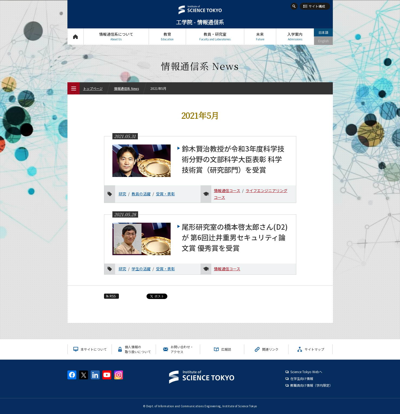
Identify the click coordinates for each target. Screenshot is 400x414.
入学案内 (295, 36)
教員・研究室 (215, 36)
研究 (122, 193)
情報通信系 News (126, 88)
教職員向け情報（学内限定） (311, 385)
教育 (167, 36)
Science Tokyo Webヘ (306, 371)
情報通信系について (116, 36)
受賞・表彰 (165, 193)
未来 (260, 36)
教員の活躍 (141, 193)
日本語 (323, 32)
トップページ (75, 36)
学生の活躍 (141, 268)
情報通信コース (227, 190)
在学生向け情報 (301, 378)
